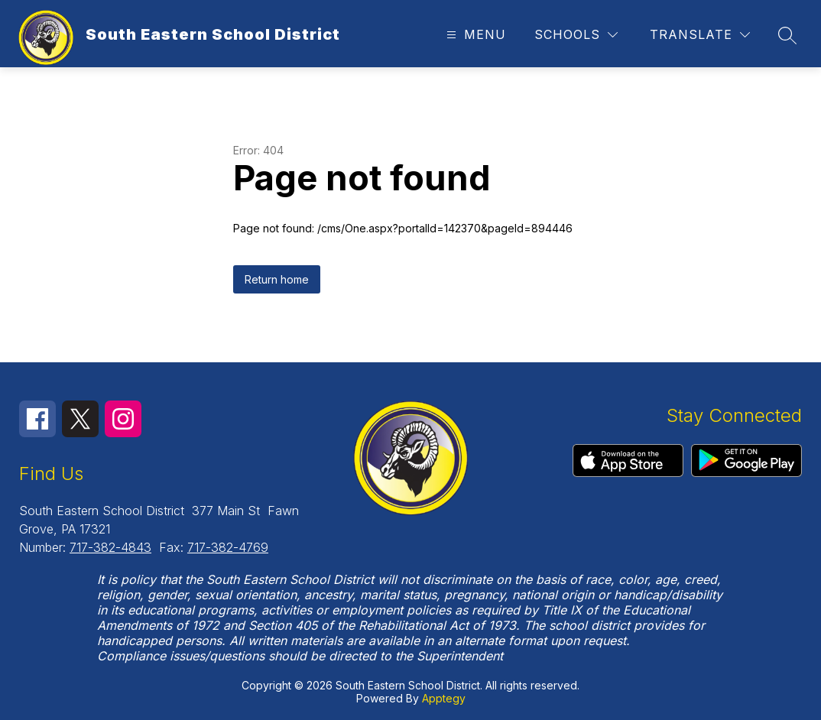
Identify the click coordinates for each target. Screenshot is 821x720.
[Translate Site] (700, 34)
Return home (277, 279)
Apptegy (444, 698)
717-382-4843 (110, 547)
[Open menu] (474, 34)
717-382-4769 (227, 547)
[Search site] (787, 35)
